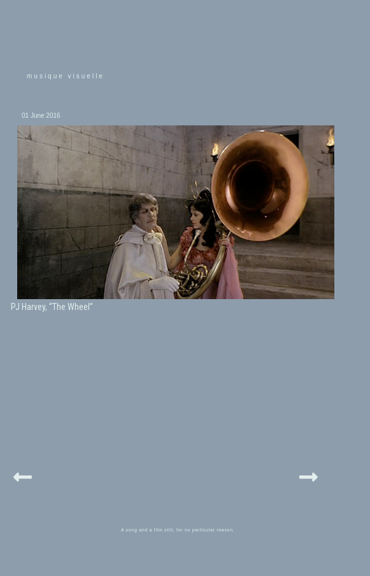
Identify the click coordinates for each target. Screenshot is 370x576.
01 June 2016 (41, 115)
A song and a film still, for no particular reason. (178, 530)
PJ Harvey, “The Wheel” (52, 307)
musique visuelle (65, 76)
